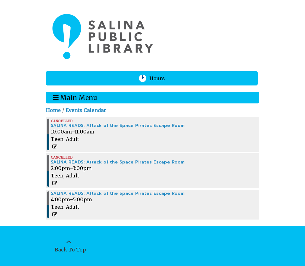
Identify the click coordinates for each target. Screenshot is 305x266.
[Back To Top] (69, 246)
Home (53, 110)
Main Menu (75, 97)
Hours (161, 78)
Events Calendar (86, 110)
